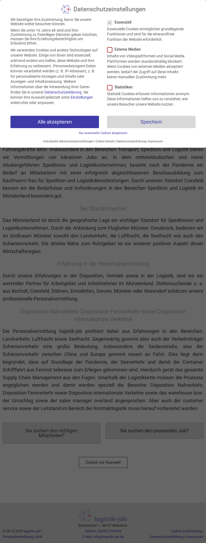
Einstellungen (82, 90)
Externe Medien (125, 42)
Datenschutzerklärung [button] (131, 134)
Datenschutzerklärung (63, 85)
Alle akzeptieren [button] (55, 115)
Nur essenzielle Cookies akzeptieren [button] (103, 126)
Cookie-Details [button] (105, 134)
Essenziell (121, 15)
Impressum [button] (155, 134)
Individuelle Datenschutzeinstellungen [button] (68, 134)
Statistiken (121, 80)
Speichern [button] (151, 115)
